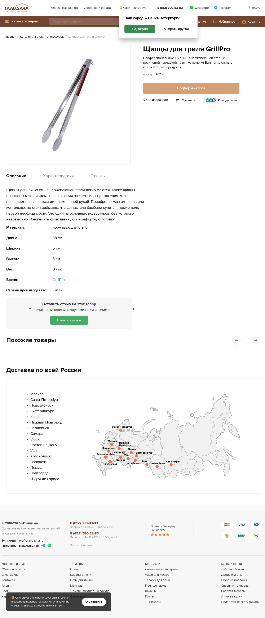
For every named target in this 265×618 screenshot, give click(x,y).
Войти (253, 8)
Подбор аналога (191, 88)
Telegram (222, 8)
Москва (36, 394)
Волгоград (39, 473)
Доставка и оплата (97, 8)
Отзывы (98, 176)
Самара (36, 433)
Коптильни (152, 564)
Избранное (224, 21)
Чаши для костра (157, 575)
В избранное (155, 100)
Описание (16, 176)
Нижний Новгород (46, 422)
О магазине (10, 575)
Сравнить (188, 100)
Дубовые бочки (232, 569)
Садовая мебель (233, 591)
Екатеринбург (42, 411)
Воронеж (38, 462)
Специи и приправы (235, 585)
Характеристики (58, 176)
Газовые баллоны (234, 580)
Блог (5, 591)
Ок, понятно (93, 602)
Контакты (8, 580)
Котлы (149, 596)
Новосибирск (41, 405)
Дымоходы (153, 602)
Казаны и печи (80, 575)
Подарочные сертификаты (240, 602)
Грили (74, 569)
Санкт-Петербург (133, 8)
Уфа (33, 450)
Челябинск (39, 428)
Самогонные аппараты (161, 569)
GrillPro (59, 280)
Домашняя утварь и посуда (89, 591)
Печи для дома (156, 585)
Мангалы (76, 585)
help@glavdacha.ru (30, 540)
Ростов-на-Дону (43, 445)
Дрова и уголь (231, 575)
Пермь (36, 467)
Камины (150, 591)
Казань (36, 417)
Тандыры (76, 564)
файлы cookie (60, 597)
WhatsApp (199, 8)
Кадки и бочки (231, 564)
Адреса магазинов (64, 8)
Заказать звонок (81, 545)
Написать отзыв (69, 320)
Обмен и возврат (14, 569)
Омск (35, 439)
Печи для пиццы (81, 580)
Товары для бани (157, 580)
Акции (6, 585)
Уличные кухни (231, 596)
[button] (21, 21)
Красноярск (40, 456)
